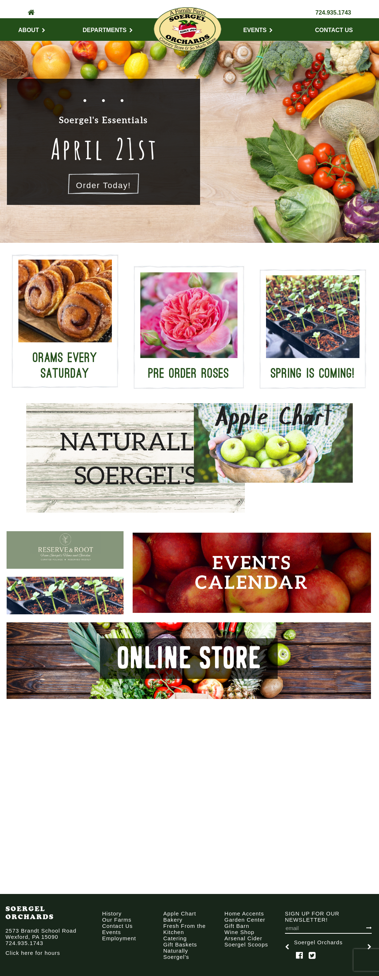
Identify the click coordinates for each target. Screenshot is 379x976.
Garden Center (244, 920)
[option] (106, 458)
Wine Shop (239, 932)
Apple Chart (179, 913)
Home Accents (244, 913)
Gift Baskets (180, 944)
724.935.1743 (333, 12)
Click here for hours (32, 953)
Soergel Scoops (246, 944)
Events (258, 30)
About (31, 30)
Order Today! (103, 185)
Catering (175, 938)
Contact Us (334, 30)
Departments (108, 30)
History (112, 913)
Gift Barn (236, 926)
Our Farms (117, 920)
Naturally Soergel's (176, 954)
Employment (119, 938)
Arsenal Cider (243, 938)
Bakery (173, 920)
